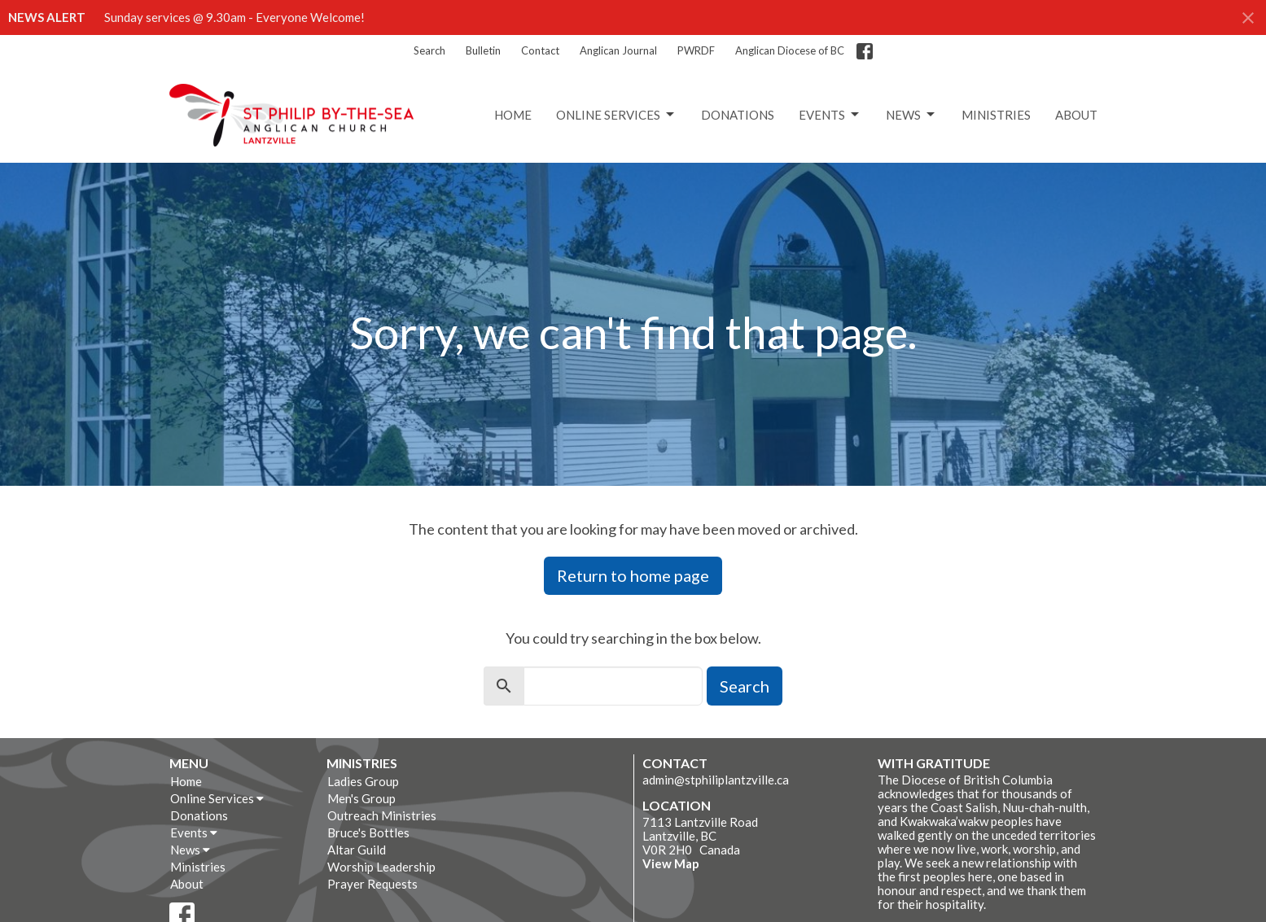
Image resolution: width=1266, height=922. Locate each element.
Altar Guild (356, 849)
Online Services (616, 115)
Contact (540, 50)
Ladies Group (363, 781)
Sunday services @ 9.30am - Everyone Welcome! (234, 17)
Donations (737, 114)
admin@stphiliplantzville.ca (715, 779)
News (911, 115)
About (1076, 114)
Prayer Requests (372, 883)
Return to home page (633, 575)
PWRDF (696, 50)
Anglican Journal (618, 50)
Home (513, 114)
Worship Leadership (381, 866)
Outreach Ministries (381, 815)
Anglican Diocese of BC (789, 50)
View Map (670, 863)
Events (830, 115)
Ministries (996, 114)
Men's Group (361, 798)
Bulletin (483, 50)
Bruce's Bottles (368, 832)
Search (429, 50)
